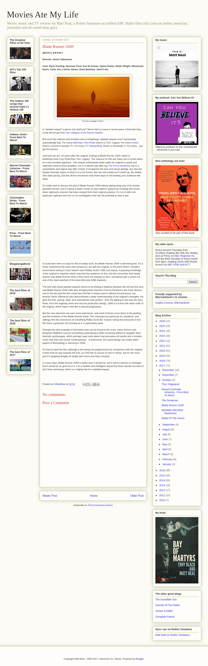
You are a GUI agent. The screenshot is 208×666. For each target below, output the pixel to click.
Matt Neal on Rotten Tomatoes (172, 634)
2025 (162, 326)
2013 (162, 485)
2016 (162, 470)
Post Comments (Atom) (100, 505)
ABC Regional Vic (184, 255)
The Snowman (170, 400)
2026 (162, 321)
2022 (162, 340)
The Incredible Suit (166, 599)
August (166, 429)
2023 (162, 335)
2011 (162, 495)
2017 (162, 365)
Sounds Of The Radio (167, 605)
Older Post (137, 495)
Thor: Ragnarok (170, 384)
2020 (162, 350)
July (165, 434)
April (165, 449)
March (166, 454)
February (167, 459)
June (165, 439)
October (167, 380)
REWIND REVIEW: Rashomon (172, 412)
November (168, 374)
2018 (162, 360)
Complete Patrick (165, 616)
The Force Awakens (118, 165)
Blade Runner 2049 (173, 405)
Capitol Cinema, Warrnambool (172, 302)
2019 (162, 355)
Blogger (140, 658)
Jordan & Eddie (164, 610)
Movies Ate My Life (42, 14)
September (168, 424)
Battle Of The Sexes (173, 418)
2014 (162, 480)
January (167, 464)
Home (94, 495)
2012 (162, 490)
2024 (162, 330)
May (165, 444)
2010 (162, 500)
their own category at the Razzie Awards (81, 132)
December (168, 370)
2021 (162, 345)
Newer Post (50, 495)
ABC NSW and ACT (178, 264)
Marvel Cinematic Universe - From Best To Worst (175, 392)
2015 (162, 475)
